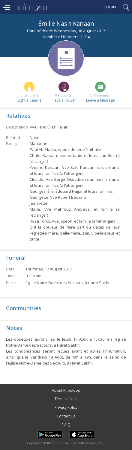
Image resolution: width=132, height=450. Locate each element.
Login (110, 7)
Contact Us (66, 416)
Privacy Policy (66, 407)
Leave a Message (100, 100)
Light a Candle (29, 100)
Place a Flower (64, 100)
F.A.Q (66, 424)
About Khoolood (66, 390)
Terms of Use (66, 398)
